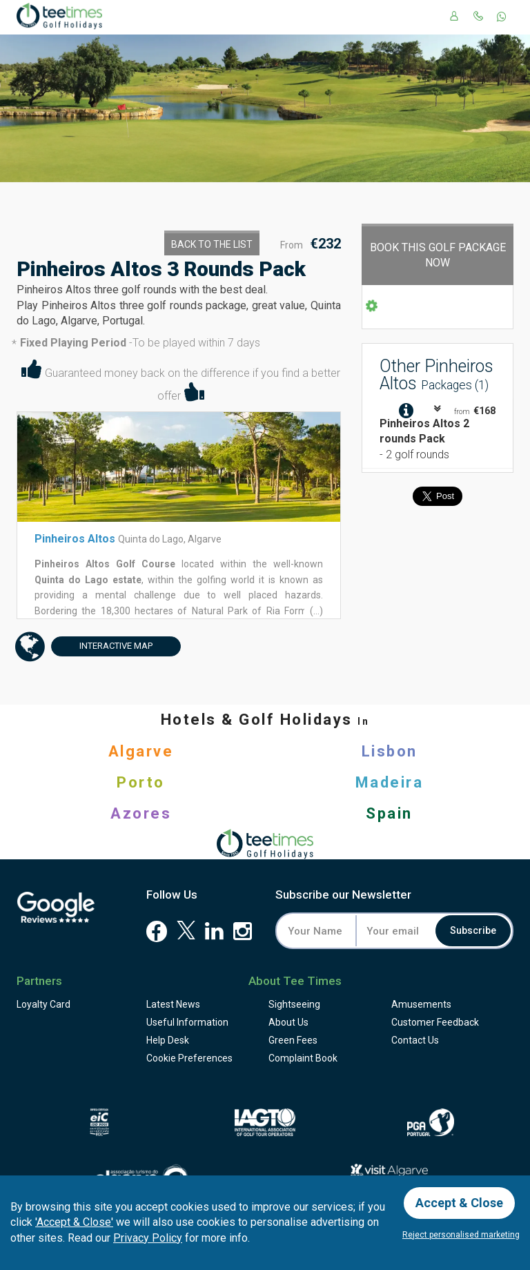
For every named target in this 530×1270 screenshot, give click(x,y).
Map (102, 646)
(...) (315, 610)
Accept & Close (459, 1202)
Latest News (173, 1004)
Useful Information (187, 1022)
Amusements (421, 1004)
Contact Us (415, 1040)
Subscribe (473, 931)
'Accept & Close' (74, 1222)
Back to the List (212, 244)
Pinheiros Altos (75, 538)
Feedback (435, 1022)
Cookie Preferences (189, 1058)
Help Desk (167, 1040)
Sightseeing (294, 1004)
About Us (288, 1022)
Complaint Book (302, 1058)
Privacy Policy (147, 1237)
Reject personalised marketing (461, 1235)
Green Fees (292, 1040)
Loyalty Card (43, 1004)
